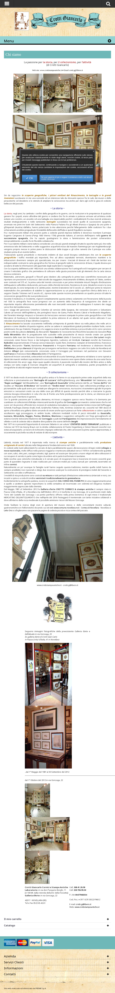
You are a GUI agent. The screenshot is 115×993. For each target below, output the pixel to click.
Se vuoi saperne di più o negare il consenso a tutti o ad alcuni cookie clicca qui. (66, 178)
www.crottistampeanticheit (87, 907)
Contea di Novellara (90, 507)
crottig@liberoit (83, 904)
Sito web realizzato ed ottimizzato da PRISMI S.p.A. (25, 988)
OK (30, 178)
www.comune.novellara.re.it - (67, 507)
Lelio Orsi (8, 510)
